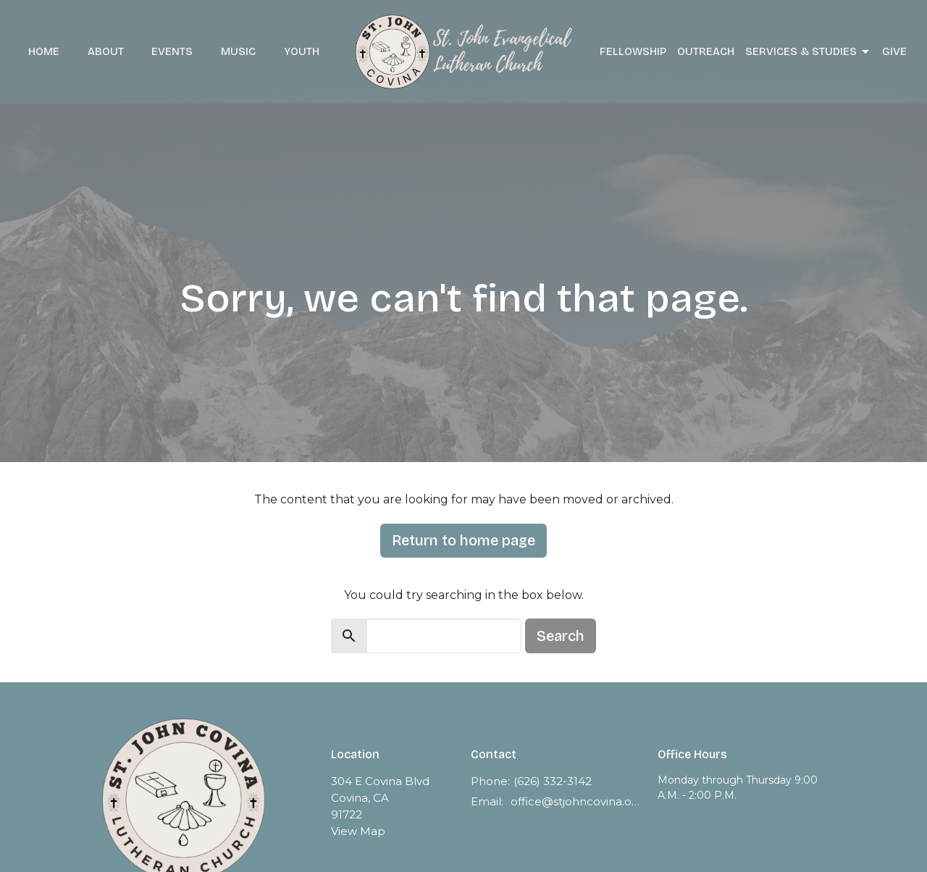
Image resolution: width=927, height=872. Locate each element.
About (106, 51)
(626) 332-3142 (552, 781)
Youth (301, 51)
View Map (358, 831)
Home (43, 51)
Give (894, 51)
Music (238, 51)
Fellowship (633, 51)
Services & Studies (808, 52)
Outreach (705, 51)
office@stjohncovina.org (577, 801)
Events (172, 51)
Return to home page (463, 540)
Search (560, 636)
